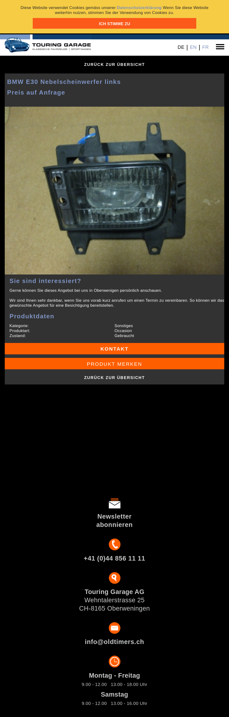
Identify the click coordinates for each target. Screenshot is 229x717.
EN (193, 47)
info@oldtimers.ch (114, 641)
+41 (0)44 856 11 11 (114, 558)
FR (205, 47)
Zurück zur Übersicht (114, 64)
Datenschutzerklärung (139, 7)
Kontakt (115, 349)
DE (181, 47)
